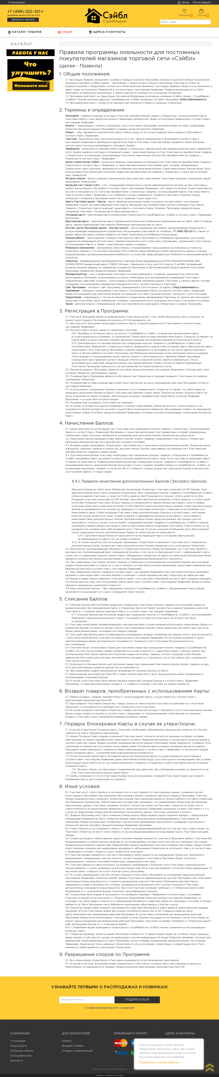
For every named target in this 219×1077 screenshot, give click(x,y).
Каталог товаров (24, 32)
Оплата (66, 1041)
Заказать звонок (23, 19)
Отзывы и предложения (77, 1051)
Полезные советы (21, 1051)
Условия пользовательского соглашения (109, 1008)
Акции (65, 32)
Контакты (16, 1061)
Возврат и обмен (73, 1046)
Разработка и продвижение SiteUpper (110, 1075)
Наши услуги (18, 1046)
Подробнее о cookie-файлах (159, 1062)
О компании (17, 1041)
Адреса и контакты (107, 32)
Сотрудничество (20, 1056)
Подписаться (137, 999)
